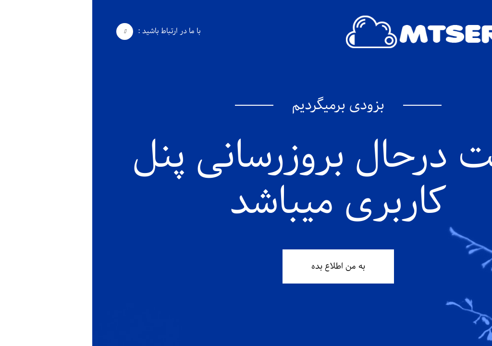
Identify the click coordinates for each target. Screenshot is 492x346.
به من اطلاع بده (246, 266)
